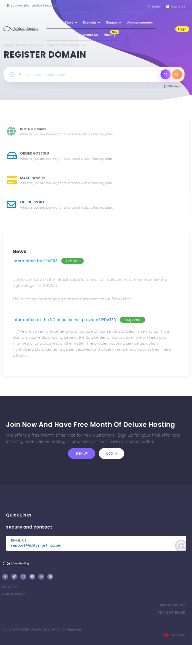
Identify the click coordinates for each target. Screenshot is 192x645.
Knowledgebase (62, 35)
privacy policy (172, 605)
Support (113, 22)
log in (111, 453)
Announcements (140, 22)
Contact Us (89, 35)
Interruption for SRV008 (35, 261)
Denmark (174, 635)
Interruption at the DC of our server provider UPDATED (64, 319)
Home (54, 22)
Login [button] (182, 29)
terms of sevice (171, 612)
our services (13, 594)
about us (10, 587)
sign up (82, 453)
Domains (91, 22)
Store (71, 22)
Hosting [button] (111, 33)
